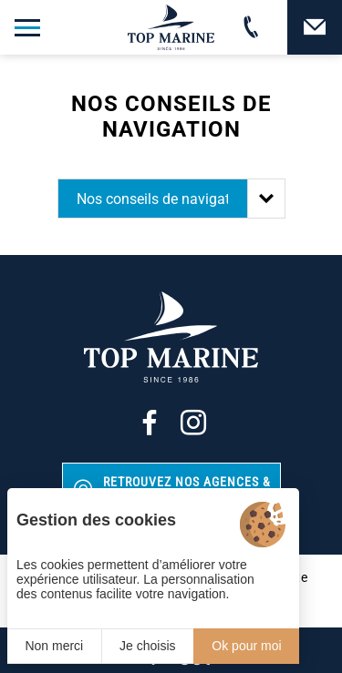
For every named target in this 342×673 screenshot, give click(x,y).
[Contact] (314, 27)
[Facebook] (149, 422)
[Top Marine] (171, 27)
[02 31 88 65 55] (250, 27)
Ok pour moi (246, 645)
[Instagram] (193, 422)
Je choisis (147, 645)
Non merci (54, 645)
